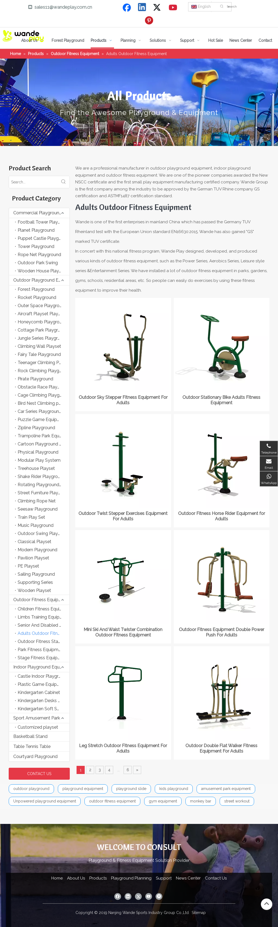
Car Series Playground (40, 411)
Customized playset (38, 727)
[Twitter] (157, 7)
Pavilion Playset (33, 557)
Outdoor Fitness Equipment (41, 599)
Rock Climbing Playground (44, 370)
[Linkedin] (142, 7)
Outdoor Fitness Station (42, 641)
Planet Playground (36, 230)
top (266, 904)
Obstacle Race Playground (44, 387)
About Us (76, 878)
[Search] (251, 6)
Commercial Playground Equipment (41, 212)
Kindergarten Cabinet (39, 692)
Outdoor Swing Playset (41, 533)
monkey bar (200, 801)
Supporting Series (35, 582)
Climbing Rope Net (37, 501)
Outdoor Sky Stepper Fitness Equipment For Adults (123, 400)
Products (98, 878)
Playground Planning (131, 878)
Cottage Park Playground (43, 330)
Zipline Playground (36, 427)
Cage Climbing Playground (44, 395)
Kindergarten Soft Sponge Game (44, 708)
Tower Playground (36, 246)
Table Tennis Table (31, 746)
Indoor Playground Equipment (41, 667)
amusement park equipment (226, 788)
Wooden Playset (34, 590)
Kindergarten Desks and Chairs (44, 700)
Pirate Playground (35, 378)
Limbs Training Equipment (44, 617)
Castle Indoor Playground (43, 676)
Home (57, 878)
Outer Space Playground (42, 305)
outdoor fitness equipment (112, 801)
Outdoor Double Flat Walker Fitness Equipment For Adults (221, 748)
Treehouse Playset (36, 468)
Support (164, 878)
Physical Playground (38, 452)
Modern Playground (37, 549)
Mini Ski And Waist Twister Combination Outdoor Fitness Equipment (123, 632)
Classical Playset (34, 541)
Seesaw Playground (38, 509)
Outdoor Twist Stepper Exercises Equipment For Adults (123, 516)
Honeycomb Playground (42, 321)
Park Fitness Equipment (41, 649)
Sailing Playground (36, 574)
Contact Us (216, 878)
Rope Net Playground (39, 254)
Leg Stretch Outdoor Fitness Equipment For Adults (123, 748)
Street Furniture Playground (44, 492)
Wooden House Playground (44, 270)
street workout (236, 801)
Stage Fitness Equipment (43, 657)
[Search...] (33, 182)
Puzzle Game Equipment (43, 419)
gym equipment (163, 801)
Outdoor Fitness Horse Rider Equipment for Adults (221, 516)
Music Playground (35, 525)
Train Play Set (31, 517)
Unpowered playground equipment (44, 801)
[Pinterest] (149, 20)
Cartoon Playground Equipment (44, 444)
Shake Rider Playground (41, 476)
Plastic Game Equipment (42, 684)
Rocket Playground (37, 297)
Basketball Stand (30, 736)
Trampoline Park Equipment (44, 435)
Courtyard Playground (35, 756)
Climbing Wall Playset (39, 346)
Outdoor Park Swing (38, 262)
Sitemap (199, 912)
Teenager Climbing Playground (44, 362)
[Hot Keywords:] (222, 6)
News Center (188, 878)
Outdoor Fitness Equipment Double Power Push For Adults (221, 632)
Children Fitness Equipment (44, 608)
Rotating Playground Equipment (44, 484)
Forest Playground (36, 289)
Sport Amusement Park (36, 718)
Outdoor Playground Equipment (41, 280)
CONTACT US (39, 774)
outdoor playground (31, 788)
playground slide (131, 788)
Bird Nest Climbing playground (44, 403)
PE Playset (28, 566)
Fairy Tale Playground (39, 354)
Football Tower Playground (44, 222)
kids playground (173, 788)
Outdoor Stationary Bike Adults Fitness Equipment (221, 400)
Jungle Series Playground (43, 338)
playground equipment (82, 788)
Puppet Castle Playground (44, 238)
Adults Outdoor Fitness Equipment (44, 633)
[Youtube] (173, 7)
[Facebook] (126, 7)
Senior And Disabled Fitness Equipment (44, 625)
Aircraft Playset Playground (44, 313)
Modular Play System (39, 460)
